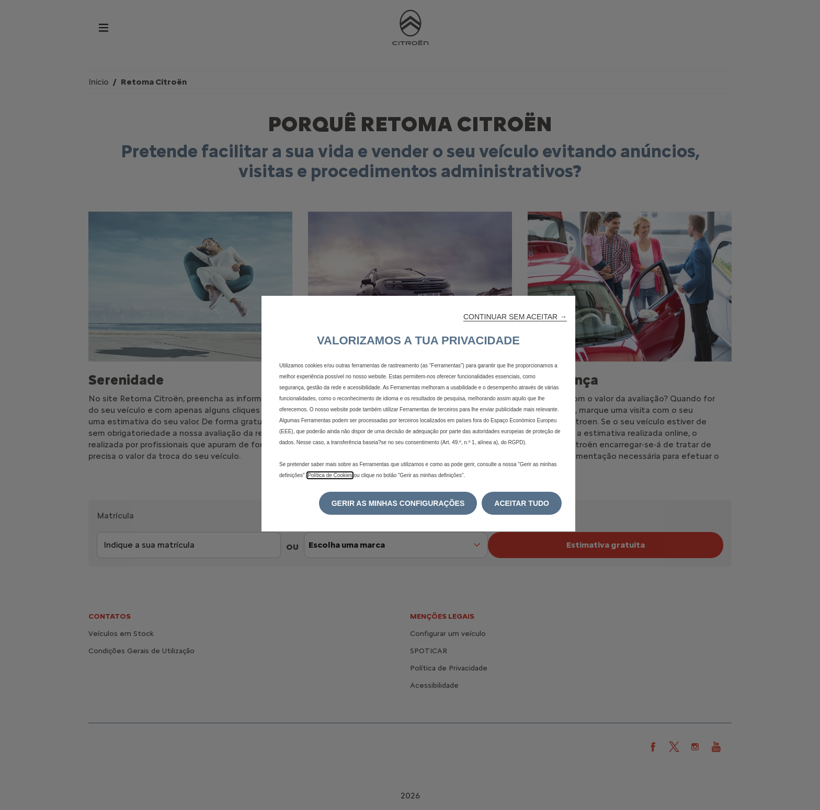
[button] (515, 317)
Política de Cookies (330, 475)
